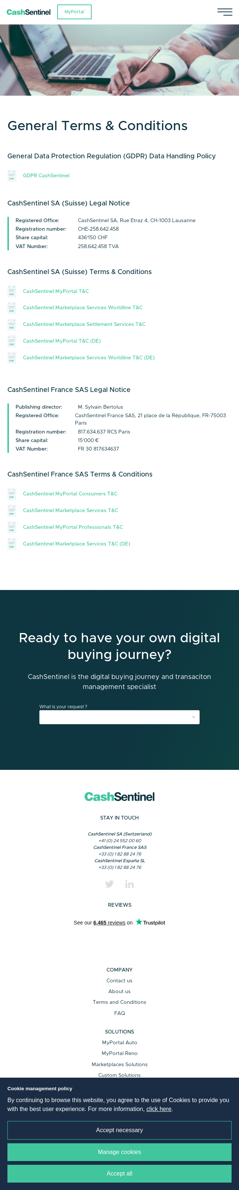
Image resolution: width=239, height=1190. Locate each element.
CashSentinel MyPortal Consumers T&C (62, 494)
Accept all (119, 1173)
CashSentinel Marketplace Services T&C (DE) (68, 544)
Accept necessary (119, 1130)
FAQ (119, 1013)
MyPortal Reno (120, 1053)
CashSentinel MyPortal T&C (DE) (54, 341)
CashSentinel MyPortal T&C (48, 291)
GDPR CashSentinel (38, 176)
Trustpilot (119, 936)
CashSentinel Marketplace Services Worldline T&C (75, 308)
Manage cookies (119, 1152)
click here (158, 1109)
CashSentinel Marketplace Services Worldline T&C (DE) (81, 358)
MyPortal (74, 12)
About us (119, 991)
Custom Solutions (119, 1075)
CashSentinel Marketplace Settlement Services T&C (76, 325)
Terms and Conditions (119, 1002)
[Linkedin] (129, 884)
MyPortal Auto (119, 1042)
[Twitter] (109, 884)
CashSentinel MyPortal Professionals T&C (65, 527)
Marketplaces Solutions (120, 1064)
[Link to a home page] (32, 12)
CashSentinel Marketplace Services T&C (62, 511)
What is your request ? (63, 707)
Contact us (119, 980)
